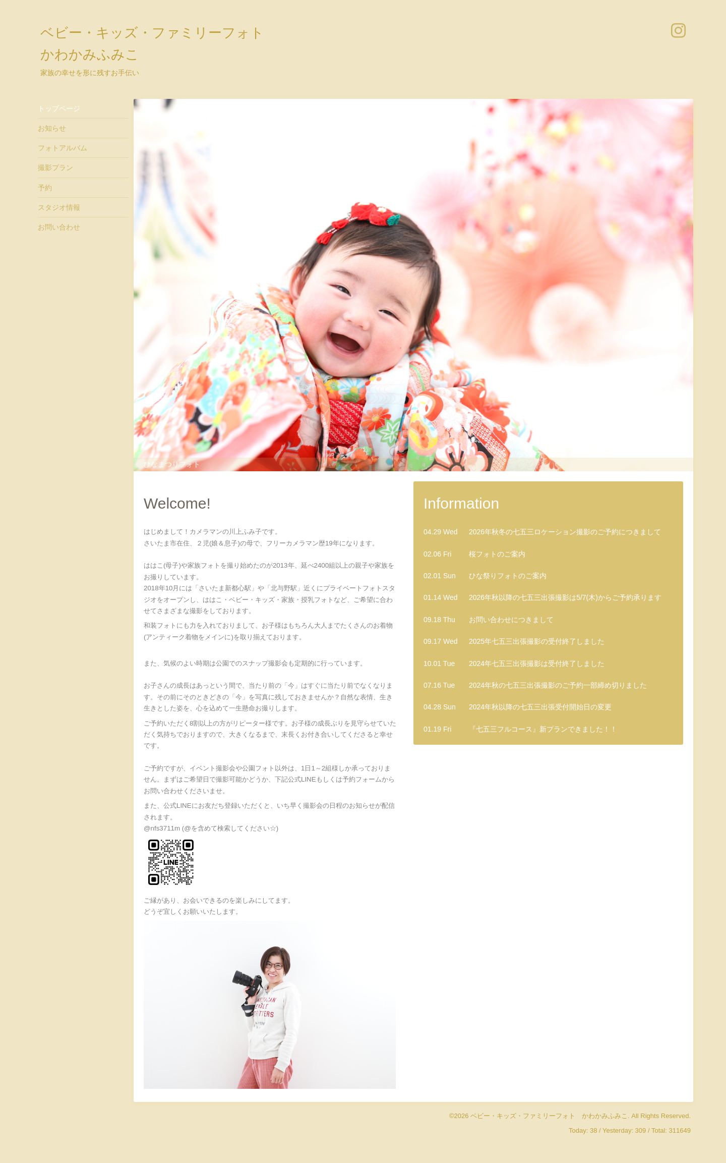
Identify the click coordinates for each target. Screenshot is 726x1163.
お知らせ (52, 128)
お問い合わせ (59, 227)
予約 (45, 188)
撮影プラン (55, 167)
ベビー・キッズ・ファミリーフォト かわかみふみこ (549, 1116)
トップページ (59, 108)
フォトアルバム (62, 148)
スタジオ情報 (59, 207)
